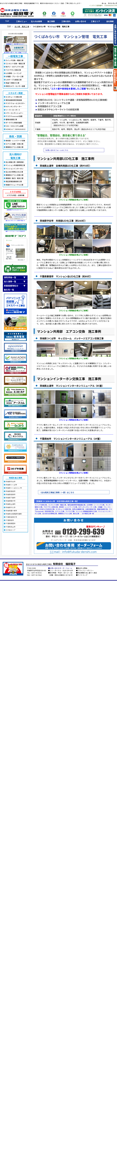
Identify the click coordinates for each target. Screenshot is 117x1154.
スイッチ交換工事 (41, 505)
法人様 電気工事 (22, 26)
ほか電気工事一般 (88, 513)
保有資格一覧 (10, 277)
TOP (7, 21)
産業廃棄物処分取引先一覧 (11, 288)
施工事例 (51, 21)
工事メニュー (21, 21)
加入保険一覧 (10, 281)
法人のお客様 (36, 21)
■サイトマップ (81, 575)
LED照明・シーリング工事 (95, 505)
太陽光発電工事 (90, 509)
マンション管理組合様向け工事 (86, 511)
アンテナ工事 (70, 511)
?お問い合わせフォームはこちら (56, 150)
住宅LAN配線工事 (78, 509)
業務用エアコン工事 (65, 513)
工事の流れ (65, 21)
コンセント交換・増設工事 (57, 505)
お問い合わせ (80, 21)
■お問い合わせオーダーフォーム (60, 568)
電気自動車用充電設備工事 (76, 505)
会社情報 (110, 21)
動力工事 (76, 513)
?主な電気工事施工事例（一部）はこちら (57, 492)
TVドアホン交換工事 (51, 507)
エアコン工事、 (60, 511)
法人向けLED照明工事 (49, 513)
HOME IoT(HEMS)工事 (46, 509)
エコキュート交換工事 (63, 509)
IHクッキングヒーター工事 (87, 507)
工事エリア (95, 21)
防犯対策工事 (49, 511)
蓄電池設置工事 (102, 509)
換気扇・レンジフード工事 (68, 507)
